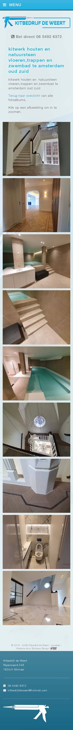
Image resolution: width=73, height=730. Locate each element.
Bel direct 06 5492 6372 (36, 37)
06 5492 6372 (17, 686)
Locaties (55, 645)
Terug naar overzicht (24, 96)
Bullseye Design (40, 648)
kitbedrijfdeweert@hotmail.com (27, 690)
